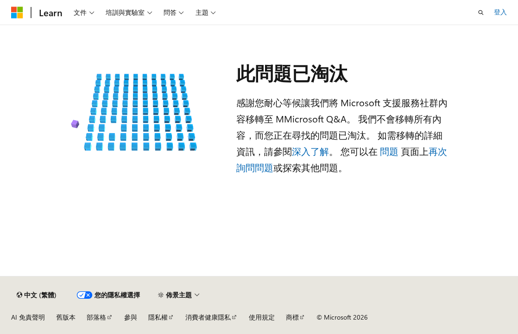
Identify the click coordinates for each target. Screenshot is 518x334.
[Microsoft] (17, 12)
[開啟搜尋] (481, 12)
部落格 (96, 317)
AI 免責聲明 (28, 317)
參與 (130, 317)
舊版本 (66, 317)
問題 (389, 151)
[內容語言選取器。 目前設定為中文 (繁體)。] (36, 295)
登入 (500, 11)
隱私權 (158, 317)
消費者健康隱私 (208, 317)
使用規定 (262, 317)
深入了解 (310, 151)
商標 (292, 317)
